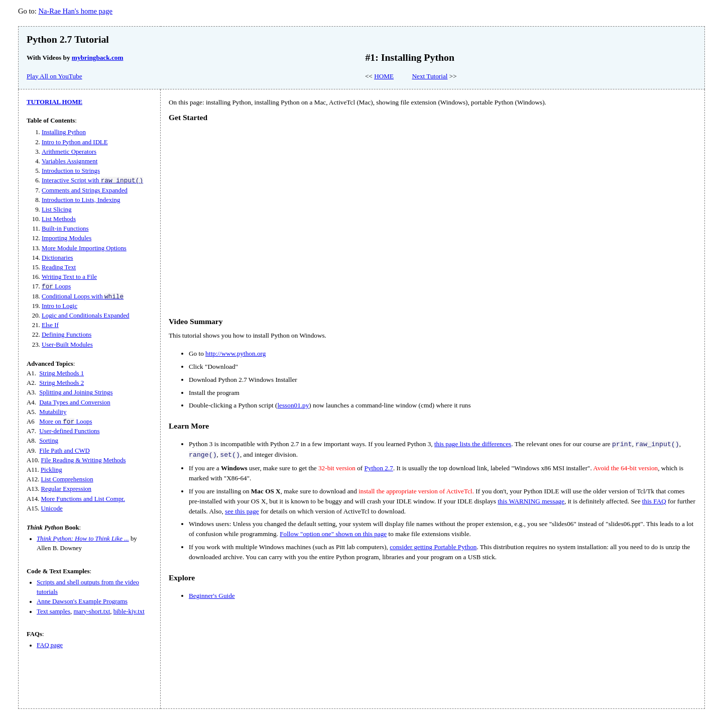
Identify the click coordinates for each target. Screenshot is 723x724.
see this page (242, 511)
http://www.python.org (235, 353)
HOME (384, 76)
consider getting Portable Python (433, 547)
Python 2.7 (379, 468)
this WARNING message (531, 501)
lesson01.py (293, 405)
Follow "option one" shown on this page (333, 534)
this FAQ (654, 501)
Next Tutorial (430, 76)
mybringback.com (98, 57)
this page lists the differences (472, 444)
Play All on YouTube (54, 76)
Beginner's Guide (212, 595)
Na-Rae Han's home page (75, 11)
